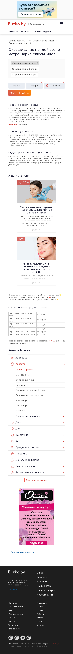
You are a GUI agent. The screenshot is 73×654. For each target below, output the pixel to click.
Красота (18, 364)
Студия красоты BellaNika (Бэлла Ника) (30, 152)
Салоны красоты (16, 40)
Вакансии (43, 581)
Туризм (40, 610)
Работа (40, 614)
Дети (16, 422)
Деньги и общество (25, 460)
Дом (16, 428)
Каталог (25, 31)
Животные (19, 435)
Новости (13, 31)
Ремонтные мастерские (27, 472)
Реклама (42, 577)
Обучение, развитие (25, 416)
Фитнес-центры (25, 380)
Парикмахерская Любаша (23, 104)
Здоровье (19, 357)
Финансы (12, 603)
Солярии (21, 385)
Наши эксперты (46, 590)
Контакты (12, 589)
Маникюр (21, 400)
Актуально (42, 603)
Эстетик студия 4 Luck (21, 131)
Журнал (47, 31)
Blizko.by (55, 644)
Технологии (14, 625)
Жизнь (11, 621)
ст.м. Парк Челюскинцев (41, 40)
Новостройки (45, 594)
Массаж (20, 410)
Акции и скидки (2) (19, 93)
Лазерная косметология (29, 395)
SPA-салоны (22, 374)
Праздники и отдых (25, 447)
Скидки (36, 31)
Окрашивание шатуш (24, 74)
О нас (40, 572)
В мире (40, 618)
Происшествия (15, 614)
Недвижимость (15, 606)
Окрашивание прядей (25, 63)
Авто (16, 441)
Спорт (40, 621)
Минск (40, 606)
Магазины (19, 453)
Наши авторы (45, 586)
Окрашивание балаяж (25, 69)
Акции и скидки (19, 175)
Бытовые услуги (23, 466)
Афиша (11, 618)
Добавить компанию (36, 480)
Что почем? (14, 629)
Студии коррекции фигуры (31, 390)
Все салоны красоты (21, 552)
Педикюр (21, 405)
